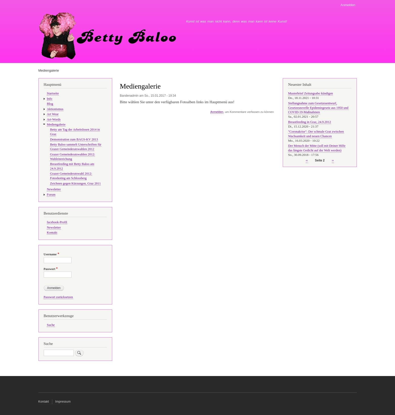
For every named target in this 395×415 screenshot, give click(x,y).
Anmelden (348, 5)
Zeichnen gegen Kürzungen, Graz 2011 (75, 183)
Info (49, 98)
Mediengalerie (56, 124)
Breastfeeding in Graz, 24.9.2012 (309, 122)
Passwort (49, 269)
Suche (51, 325)
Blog (50, 104)
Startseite (53, 93)
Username (50, 254)
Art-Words (53, 119)
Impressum (63, 401)
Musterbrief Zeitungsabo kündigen (310, 93)
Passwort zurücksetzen (58, 297)
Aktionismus (55, 109)
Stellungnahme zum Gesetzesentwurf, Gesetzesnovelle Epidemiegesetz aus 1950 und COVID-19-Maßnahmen (318, 107)
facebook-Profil (57, 222)
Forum (51, 194)
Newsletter (54, 189)
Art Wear (53, 114)
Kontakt (52, 232)
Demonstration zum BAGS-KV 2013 (74, 139)
